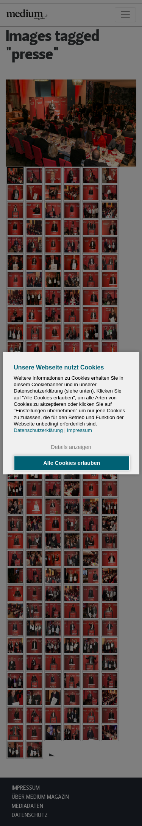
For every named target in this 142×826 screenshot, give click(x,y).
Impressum (79, 430)
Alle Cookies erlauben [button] (71, 463)
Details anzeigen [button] (71, 447)
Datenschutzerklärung (38, 430)
